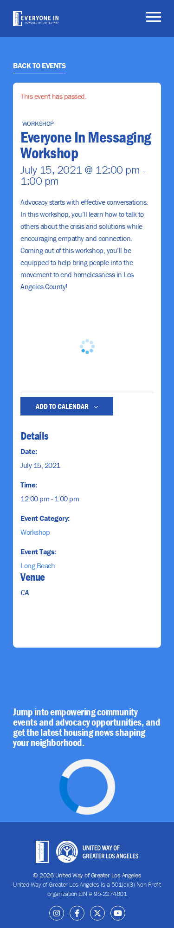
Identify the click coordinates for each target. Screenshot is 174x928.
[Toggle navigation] (153, 18)
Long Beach (37, 565)
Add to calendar (67, 406)
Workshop (35, 532)
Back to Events (39, 65)
